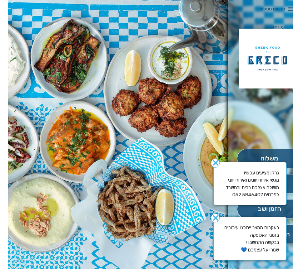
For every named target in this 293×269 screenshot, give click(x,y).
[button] (260, 128)
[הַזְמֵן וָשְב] (261, 209)
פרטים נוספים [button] (264, 8)
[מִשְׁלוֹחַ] (261, 158)
